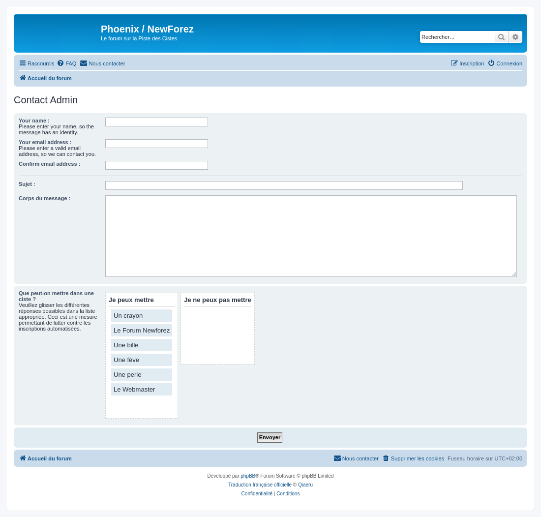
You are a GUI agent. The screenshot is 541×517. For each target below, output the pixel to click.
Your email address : (45, 142)
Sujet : (27, 184)
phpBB (247, 476)
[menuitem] (66, 63)
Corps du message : (44, 198)
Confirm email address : (49, 164)
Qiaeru (305, 484)
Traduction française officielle (260, 484)
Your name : (34, 120)
